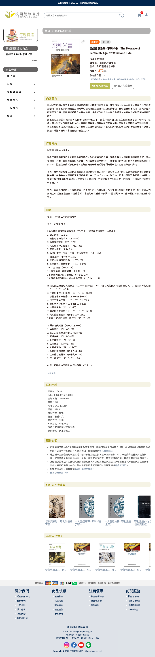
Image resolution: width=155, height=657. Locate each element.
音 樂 (9, 116)
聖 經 (9, 84)
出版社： (94, 62)
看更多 (51, 373)
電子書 (105, 41)
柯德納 (100, 58)
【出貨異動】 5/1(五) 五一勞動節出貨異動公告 (77, 2)
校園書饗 (59, 609)
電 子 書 (11, 76)
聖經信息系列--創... (130, 569)
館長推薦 (59, 600)
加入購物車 (100, 86)
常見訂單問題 (106, 450)
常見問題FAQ (23, 596)
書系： (93, 66)
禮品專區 (59, 605)
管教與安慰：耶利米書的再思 (58, 522)
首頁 (47, 31)
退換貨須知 (120, 465)
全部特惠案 (96, 600)
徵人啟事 (21, 609)
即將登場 (59, 613)
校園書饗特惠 (97, 596)
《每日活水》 (134, 600)
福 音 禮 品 (12, 100)
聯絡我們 (21, 600)
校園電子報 (133, 596)
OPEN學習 (133, 609)
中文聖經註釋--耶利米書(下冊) (88, 522)
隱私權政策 (22, 618)
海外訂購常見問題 (84, 468)
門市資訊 (21, 605)
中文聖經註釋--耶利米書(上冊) (118, 522)
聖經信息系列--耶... (105, 569)
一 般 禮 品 (12, 108)
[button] (83, 41)
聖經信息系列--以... (80, 569)
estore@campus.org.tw (81, 631)
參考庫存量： (97, 75)
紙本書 (94, 41)
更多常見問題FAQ (59, 472)
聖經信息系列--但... (55, 569)
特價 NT (94, 70)
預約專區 (95, 605)
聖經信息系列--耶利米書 (19, 54)
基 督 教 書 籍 (14, 92)
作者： (93, 58)
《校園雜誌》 (134, 605)
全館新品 (59, 596)
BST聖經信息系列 (106, 66)
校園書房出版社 (107, 62)
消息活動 (21, 613)
